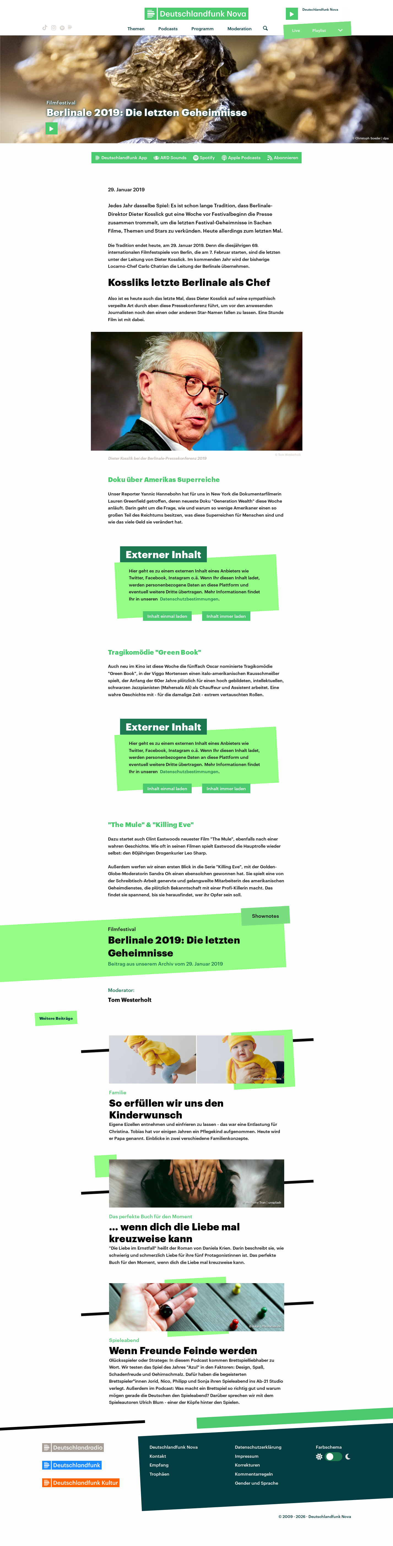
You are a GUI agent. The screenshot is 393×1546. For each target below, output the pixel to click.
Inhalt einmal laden (167, 616)
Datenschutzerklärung (258, 1446)
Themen (136, 28)
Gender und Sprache (256, 1483)
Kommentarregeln (254, 1473)
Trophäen (159, 1473)
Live (296, 30)
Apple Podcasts (241, 157)
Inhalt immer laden (226, 616)
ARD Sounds (170, 157)
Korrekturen (247, 1464)
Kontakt (158, 1456)
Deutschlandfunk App (121, 157)
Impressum (247, 1456)
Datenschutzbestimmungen (189, 598)
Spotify (204, 157)
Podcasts (168, 28)
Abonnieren (282, 157)
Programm (202, 28)
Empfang (159, 1464)
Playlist (319, 30)
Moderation (239, 28)
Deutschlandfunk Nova (174, 1446)
